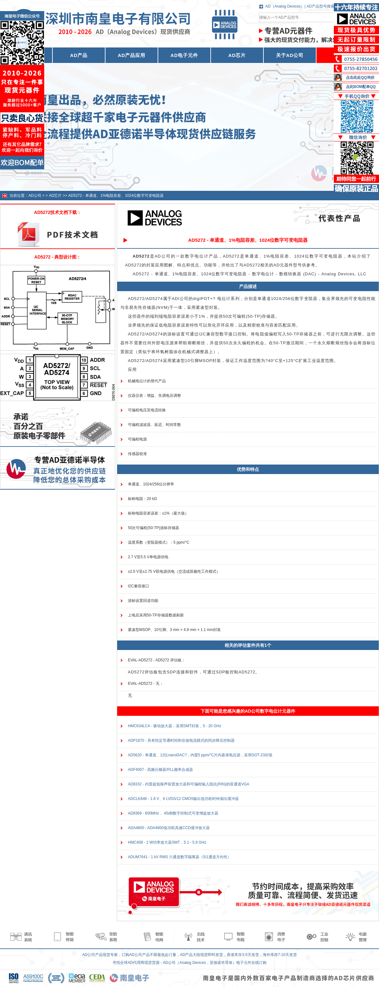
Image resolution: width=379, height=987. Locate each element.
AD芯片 (237, 55)
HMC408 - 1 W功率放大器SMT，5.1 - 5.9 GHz (167, 842)
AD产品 (79, 55)
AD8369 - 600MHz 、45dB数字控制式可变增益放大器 (173, 813)
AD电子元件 (184, 55)
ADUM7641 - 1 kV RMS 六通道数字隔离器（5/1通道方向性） (179, 857)
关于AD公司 (290, 55)
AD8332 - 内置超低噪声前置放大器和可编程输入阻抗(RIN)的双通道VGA (188, 784)
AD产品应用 (132, 55)
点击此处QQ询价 (360, 77)
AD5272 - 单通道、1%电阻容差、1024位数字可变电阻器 (116, 195)
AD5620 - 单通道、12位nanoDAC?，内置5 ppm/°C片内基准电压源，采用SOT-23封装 (200, 755)
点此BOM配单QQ (361, 86)
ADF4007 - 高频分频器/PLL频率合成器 (160, 769)
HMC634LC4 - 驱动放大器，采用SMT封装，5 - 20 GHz (174, 726)
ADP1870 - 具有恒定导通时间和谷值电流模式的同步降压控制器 (181, 740)
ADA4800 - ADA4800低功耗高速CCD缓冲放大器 (169, 828)
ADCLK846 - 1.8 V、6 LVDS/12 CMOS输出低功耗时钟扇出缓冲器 (183, 798)
